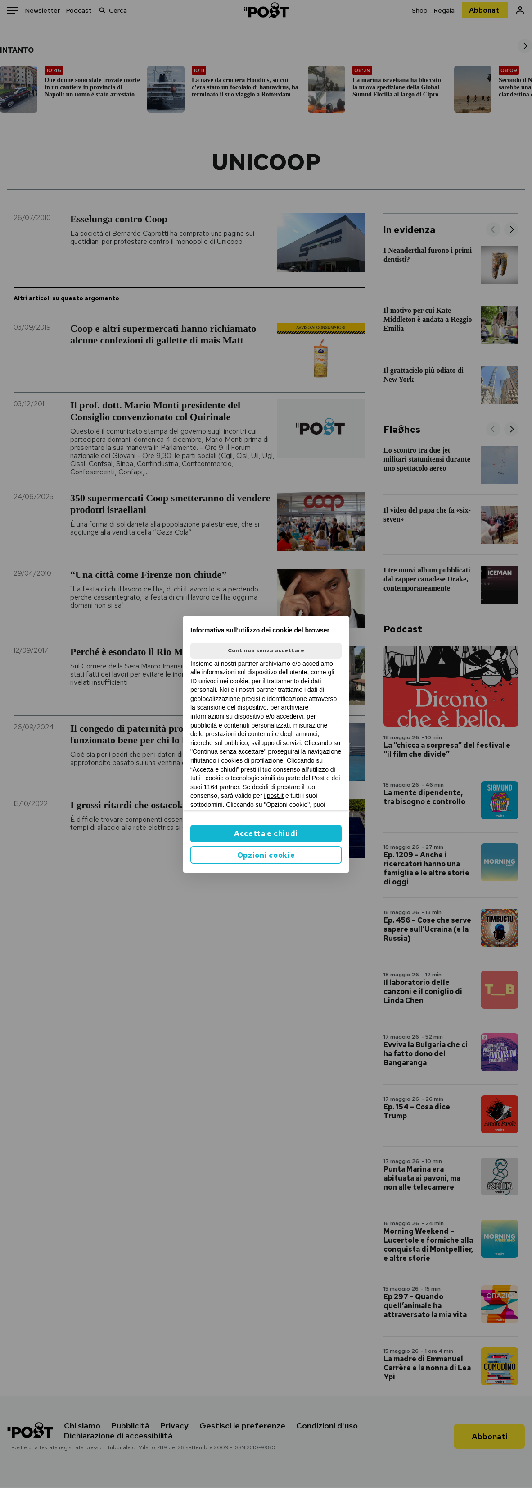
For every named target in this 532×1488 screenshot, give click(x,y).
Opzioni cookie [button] (266, 855)
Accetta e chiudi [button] (266, 833)
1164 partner (221, 787)
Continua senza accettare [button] (266, 650)
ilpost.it (274, 795)
